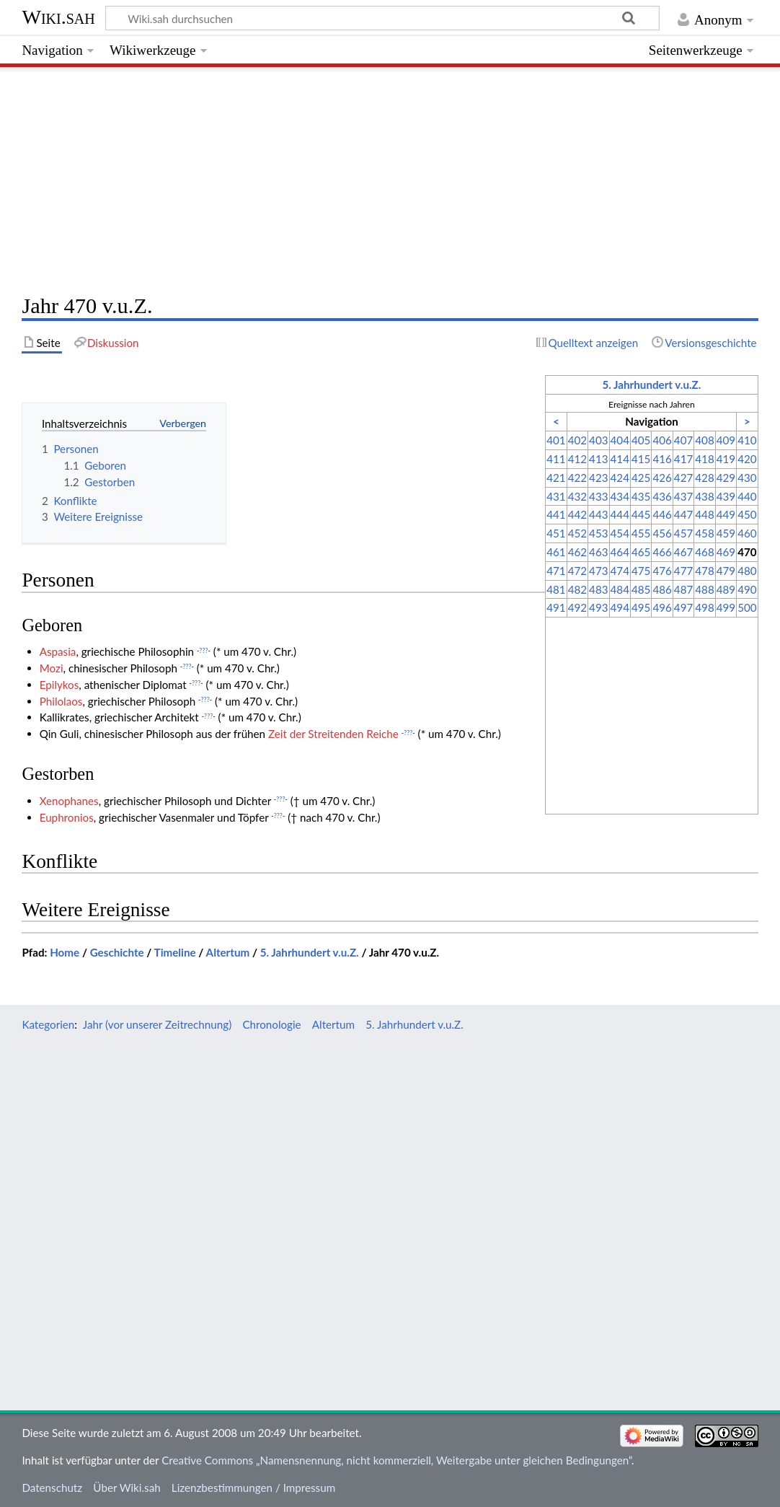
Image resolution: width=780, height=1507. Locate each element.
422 (577, 477)
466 (661, 551)
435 (640, 496)
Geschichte (117, 952)
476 (661, 570)
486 (661, 589)
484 (620, 589)
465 (640, 551)
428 (704, 477)
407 (683, 440)
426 (661, 477)
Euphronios (67, 817)
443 (598, 514)
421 (555, 477)
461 (555, 551)
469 (726, 551)
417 (683, 458)
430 (746, 477)
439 (726, 496)
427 (683, 477)
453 (598, 533)
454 (620, 533)
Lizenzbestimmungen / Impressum (253, 1487)
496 (661, 607)
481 (555, 589)
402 (577, 440)
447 (683, 514)
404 (620, 440)
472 (577, 570)
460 (746, 533)
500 (746, 607)
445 (640, 514)
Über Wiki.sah (126, 1487)
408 (704, 440)
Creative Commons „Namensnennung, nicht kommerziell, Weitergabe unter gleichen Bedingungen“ (396, 1460)
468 (704, 551)
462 (577, 551)
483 (598, 589)
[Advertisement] (390, 177)
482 (577, 589)
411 (555, 458)
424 (620, 477)
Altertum (228, 952)
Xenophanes (69, 800)
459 (726, 533)
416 (661, 458)
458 (704, 533)
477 (683, 570)
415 (640, 458)
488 (704, 589)
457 (683, 533)
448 (704, 514)
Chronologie (271, 1024)
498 (704, 607)
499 (726, 607)
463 (598, 551)
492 (577, 607)
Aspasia (58, 651)
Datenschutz (52, 1487)
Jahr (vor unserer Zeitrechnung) (157, 1024)
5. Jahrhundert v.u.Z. (651, 384)
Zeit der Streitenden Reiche (333, 733)
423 (598, 477)
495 (640, 607)
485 (640, 589)
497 (683, 607)
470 (746, 551)
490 (746, 589)
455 (640, 533)
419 (726, 458)
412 (577, 458)
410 (746, 440)
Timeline (175, 952)
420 (746, 458)
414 (620, 458)
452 (577, 533)
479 (726, 570)
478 (704, 570)
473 (598, 570)
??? (203, 650)
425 (640, 477)
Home (64, 952)
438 (704, 496)
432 (577, 496)
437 (683, 496)
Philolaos (61, 701)
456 (661, 533)
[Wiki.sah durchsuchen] (383, 18)
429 (726, 477)
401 (555, 440)
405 (640, 440)
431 (555, 496)
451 (555, 533)
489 (726, 589)
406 (661, 440)
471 (555, 570)
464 (620, 551)
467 (683, 551)
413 (598, 458)
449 (726, 514)
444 (620, 514)
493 (598, 607)
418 (704, 458)
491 (555, 607)
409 (726, 440)
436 (661, 496)
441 (555, 514)
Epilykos (59, 684)
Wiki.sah (58, 17)
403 (598, 440)
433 (598, 496)
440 (746, 496)
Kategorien (48, 1024)
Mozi (51, 668)
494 (620, 607)
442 (577, 514)
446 (661, 514)
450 (746, 514)
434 (620, 496)
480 (746, 570)
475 (640, 570)
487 (683, 589)
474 (620, 570)
